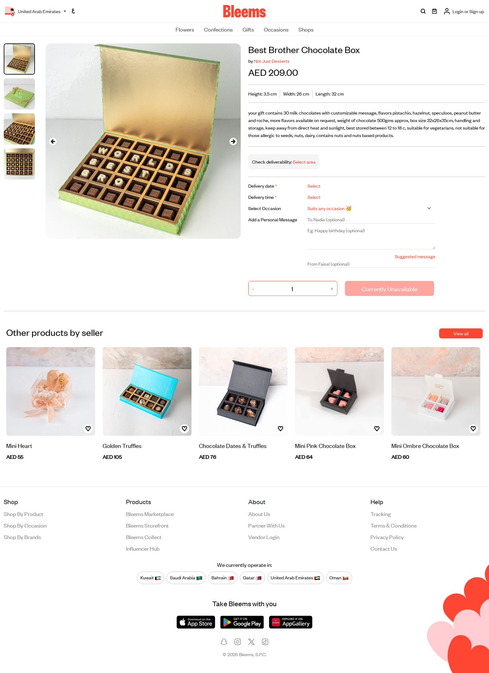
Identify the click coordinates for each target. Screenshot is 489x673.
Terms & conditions (393, 525)
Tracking (380, 513)
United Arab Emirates (295, 577)
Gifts (248, 29)
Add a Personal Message (272, 219)
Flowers (185, 29)
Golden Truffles (122, 445)
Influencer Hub (143, 548)
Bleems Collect (144, 536)
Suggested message (415, 256)
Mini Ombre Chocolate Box (425, 445)
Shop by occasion (25, 525)
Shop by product (23, 513)
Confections (218, 29)
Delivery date (262, 185)
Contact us (383, 548)
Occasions (276, 29)
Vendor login (263, 536)
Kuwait (150, 577)
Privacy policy (387, 536)
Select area (304, 161)
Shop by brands (22, 536)
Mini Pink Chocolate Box (325, 445)
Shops (305, 29)
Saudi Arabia (186, 577)
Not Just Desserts (271, 60)
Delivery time (262, 197)
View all (460, 333)
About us (259, 513)
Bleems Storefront (147, 525)
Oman (339, 577)
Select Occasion (264, 208)
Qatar (252, 577)
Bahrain (222, 577)
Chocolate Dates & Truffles (233, 445)
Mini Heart (19, 445)
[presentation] (53, 141)
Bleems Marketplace (150, 513)
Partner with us (266, 525)
